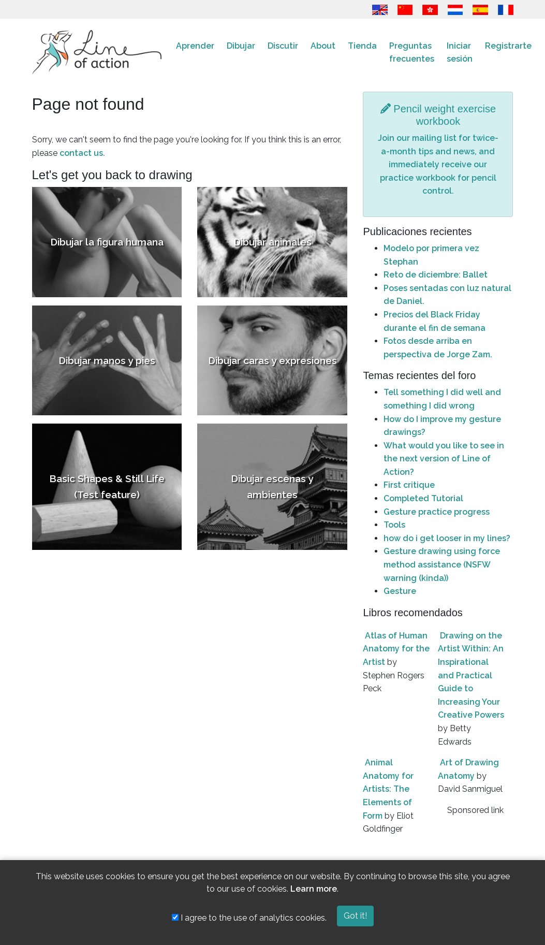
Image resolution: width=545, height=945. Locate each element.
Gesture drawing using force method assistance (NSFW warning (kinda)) (442, 564)
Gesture (400, 591)
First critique (409, 485)
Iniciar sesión (460, 52)
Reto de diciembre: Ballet (436, 275)
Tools (394, 525)
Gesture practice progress (437, 512)
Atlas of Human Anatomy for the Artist (396, 649)
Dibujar (241, 46)
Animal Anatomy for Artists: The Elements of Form (388, 789)
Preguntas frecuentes (411, 52)
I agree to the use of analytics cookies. (249, 918)
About (323, 46)
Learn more (313, 889)
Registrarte (508, 46)
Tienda (362, 46)
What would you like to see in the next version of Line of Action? (444, 459)
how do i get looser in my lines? (447, 538)
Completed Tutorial (423, 498)
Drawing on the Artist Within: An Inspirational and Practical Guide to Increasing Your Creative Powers (471, 675)
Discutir (283, 46)
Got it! (355, 916)
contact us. (82, 153)
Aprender (195, 46)
